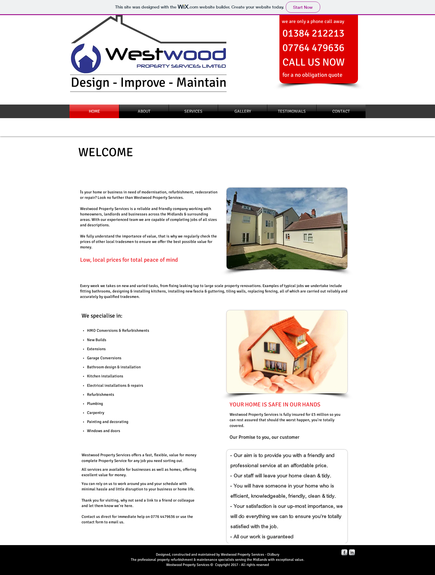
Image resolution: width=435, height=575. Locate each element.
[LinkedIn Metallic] (352, 552)
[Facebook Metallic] (344, 552)
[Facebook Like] (354, 94)
